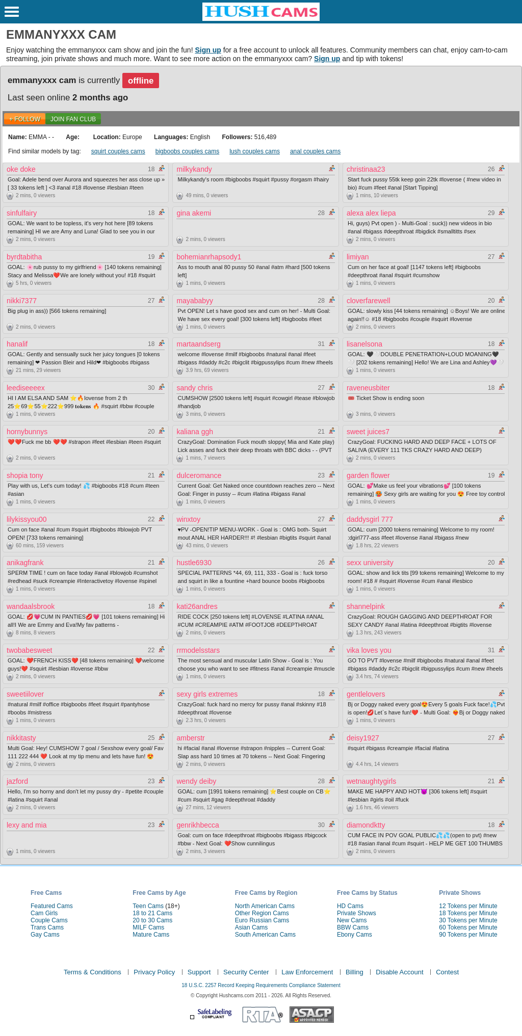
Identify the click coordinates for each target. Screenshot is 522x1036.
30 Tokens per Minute (468, 920)
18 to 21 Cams (152, 913)
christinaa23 (366, 169)
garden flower (368, 475)
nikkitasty (21, 738)
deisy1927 (363, 738)
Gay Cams (45, 934)
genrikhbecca (197, 825)
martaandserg (198, 344)
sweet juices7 (368, 432)
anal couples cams (315, 151)
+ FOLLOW (24, 119)
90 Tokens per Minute (468, 934)
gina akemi (193, 213)
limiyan (358, 257)
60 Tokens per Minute (468, 927)
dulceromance (198, 475)
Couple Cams (49, 920)
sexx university (370, 563)
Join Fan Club (73, 119)
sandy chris (194, 388)
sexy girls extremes (207, 694)
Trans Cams (47, 927)
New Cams (352, 920)
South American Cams (265, 934)
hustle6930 (194, 563)
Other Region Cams (262, 913)
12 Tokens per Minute (468, 906)
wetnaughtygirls (371, 781)
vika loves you (369, 650)
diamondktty (366, 825)
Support (199, 972)
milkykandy (194, 169)
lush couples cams (254, 151)
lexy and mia (27, 825)
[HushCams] (261, 18)
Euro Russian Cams (262, 920)
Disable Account (399, 972)
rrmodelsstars (198, 650)
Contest (447, 972)
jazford (17, 781)
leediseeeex (26, 388)
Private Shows (356, 913)
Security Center (246, 972)
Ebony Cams (354, 934)
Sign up (208, 50)
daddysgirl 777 (370, 519)
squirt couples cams (118, 151)
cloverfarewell (368, 301)
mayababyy (194, 301)
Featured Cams (52, 906)
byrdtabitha (24, 257)
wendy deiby (196, 781)
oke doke (21, 169)
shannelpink (366, 606)
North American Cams (265, 906)
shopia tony (25, 475)
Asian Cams (251, 927)
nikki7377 (22, 301)
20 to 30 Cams (152, 920)
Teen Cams (148, 906)
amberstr (190, 738)
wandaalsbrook (31, 606)
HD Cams (350, 906)
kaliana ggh (194, 432)
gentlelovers (366, 694)
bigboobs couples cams (187, 151)
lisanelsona (364, 344)
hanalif (17, 344)
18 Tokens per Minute (468, 913)
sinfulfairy (22, 213)
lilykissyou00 (27, 519)
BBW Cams (353, 927)
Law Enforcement (307, 972)
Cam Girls (44, 913)
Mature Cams (151, 934)
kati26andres (196, 606)
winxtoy (188, 519)
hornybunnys (27, 432)
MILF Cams (148, 927)
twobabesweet (30, 650)
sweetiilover (25, 694)
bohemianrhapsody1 (208, 257)
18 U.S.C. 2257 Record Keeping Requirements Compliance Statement (260, 985)
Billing (354, 972)
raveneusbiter (368, 388)
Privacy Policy (154, 972)
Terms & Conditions (92, 972)
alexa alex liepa (371, 213)
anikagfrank (25, 563)
